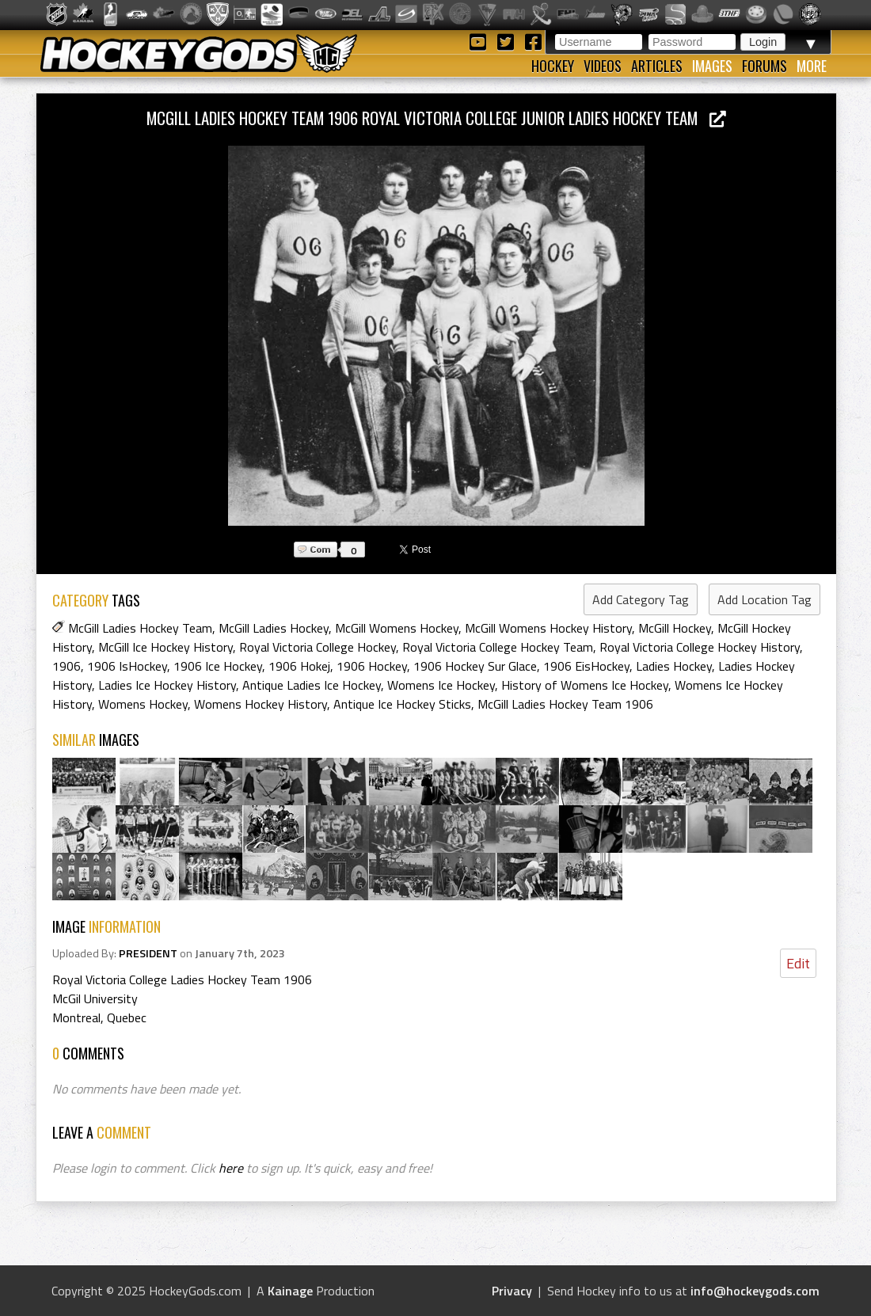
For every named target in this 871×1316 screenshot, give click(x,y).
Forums (764, 65)
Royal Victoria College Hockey (317, 646)
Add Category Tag (640, 599)
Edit (798, 963)
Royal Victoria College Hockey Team (497, 646)
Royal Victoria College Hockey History (699, 646)
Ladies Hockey (674, 665)
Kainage (290, 1290)
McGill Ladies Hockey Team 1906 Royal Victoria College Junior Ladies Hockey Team (436, 117)
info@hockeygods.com (755, 1290)
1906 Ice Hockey (217, 665)
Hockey (552, 65)
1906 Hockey (372, 665)
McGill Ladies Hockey (274, 627)
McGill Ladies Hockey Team (140, 627)
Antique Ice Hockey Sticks (402, 703)
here (231, 1167)
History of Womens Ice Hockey (584, 684)
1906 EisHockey (586, 665)
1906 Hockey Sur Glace (475, 665)
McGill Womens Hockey (396, 627)
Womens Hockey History (260, 703)
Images (712, 65)
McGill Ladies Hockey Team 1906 (565, 703)
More (812, 65)
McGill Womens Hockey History (548, 627)
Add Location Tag (764, 599)
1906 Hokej (299, 665)
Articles (657, 65)
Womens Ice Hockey (441, 684)
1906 (66, 665)
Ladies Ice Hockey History (167, 684)
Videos (603, 65)
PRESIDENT (148, 953)
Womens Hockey (143, 703)
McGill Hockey (674, 627)
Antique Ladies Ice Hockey (311, 684)
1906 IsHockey (127, 665)
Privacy (512, 1290)
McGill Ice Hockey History (165, 646)
